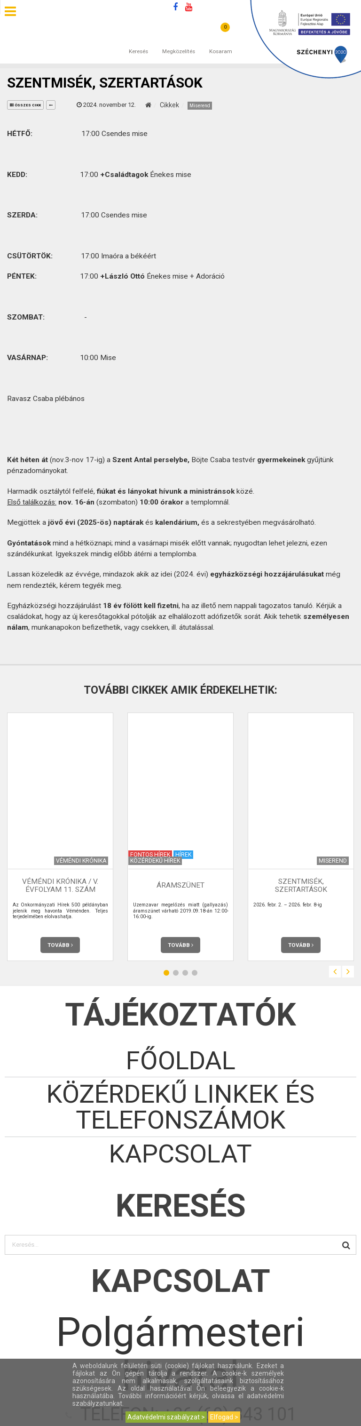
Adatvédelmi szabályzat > (166, 1417)
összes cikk (25, 105)
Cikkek (169, 105)
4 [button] (194, 973)
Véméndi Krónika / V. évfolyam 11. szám (60, 885)
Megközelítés (178, 42)
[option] (60, 837)
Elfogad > (224, 1417)
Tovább (60, 945)
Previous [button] (335, 971)
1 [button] (166, 973)
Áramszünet (180, 885)
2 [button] (176, 973)
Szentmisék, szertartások (301, 885)
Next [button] (348, 971)
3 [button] (185, 973)
